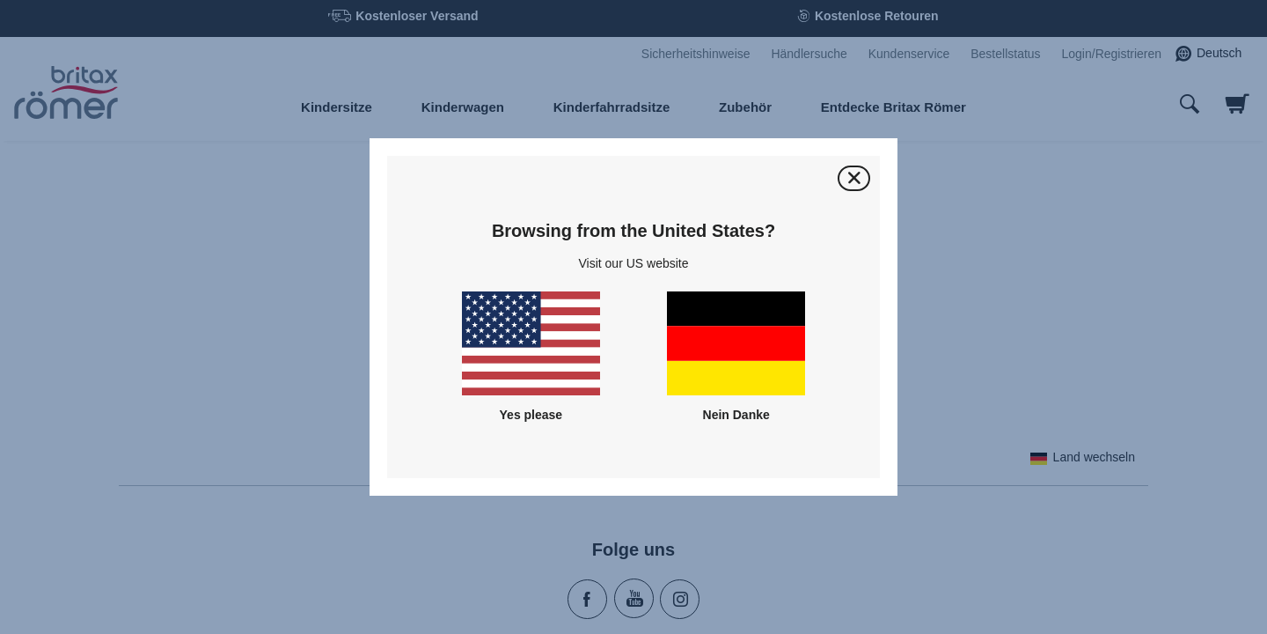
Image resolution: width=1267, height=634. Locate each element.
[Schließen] (854, 178)
